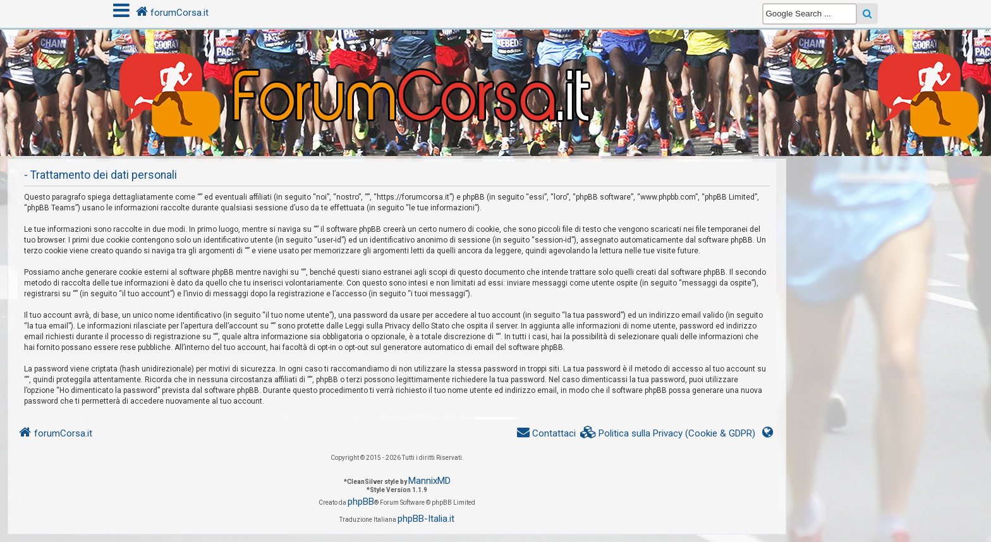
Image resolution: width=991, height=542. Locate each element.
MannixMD (429, 480)
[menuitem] (668, 433)
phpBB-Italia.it (426, 518)
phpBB (361, 501)
